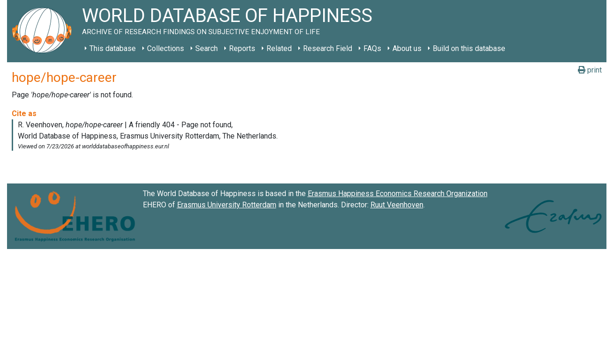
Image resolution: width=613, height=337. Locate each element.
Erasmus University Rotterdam (226, 204)
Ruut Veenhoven (396, 204)
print (590, 70)
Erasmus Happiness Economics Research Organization (397, 193)
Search (206, 48)
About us (406, 48)
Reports (242, 48)
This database (112, 48)
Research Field (327, 48)
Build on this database (469, 48)
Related (279, 48)
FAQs (372, 48)
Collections (165, 48)
